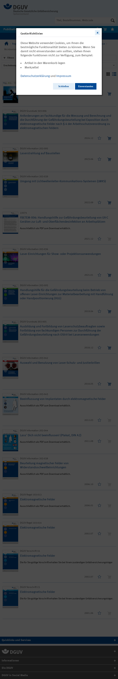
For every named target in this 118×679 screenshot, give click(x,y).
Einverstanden (85, 86)
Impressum (63, 76)
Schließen (63, 86)
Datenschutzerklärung (35, 76)
